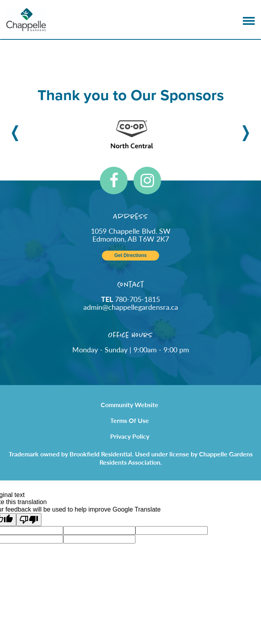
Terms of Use (129, 420)
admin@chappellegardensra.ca (130, 307)
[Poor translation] (28, 519)
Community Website (129, 404)
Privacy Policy (129, 436)
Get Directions (130, 255)
